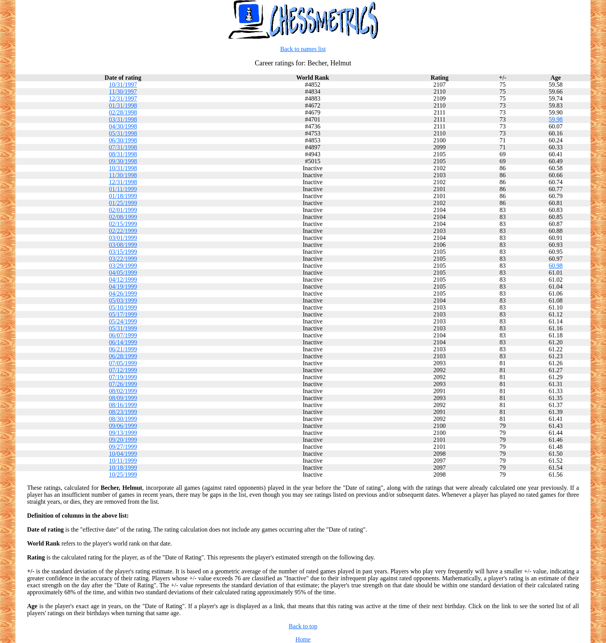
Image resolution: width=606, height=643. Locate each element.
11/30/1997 (123, 91)
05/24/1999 (123, 321)
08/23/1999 (123, 412)
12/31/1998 (123, 182)
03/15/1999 (123, 251)
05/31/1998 (123, 133)
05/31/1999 (123, 328)
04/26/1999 (123, 293)
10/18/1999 (123, 467)
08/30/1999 (123, 419)
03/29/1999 (123, 265)
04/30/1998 (123, 126)
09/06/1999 (123, 425)
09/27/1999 (123, 446)
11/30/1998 (123, 175)
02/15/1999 (123, 224)
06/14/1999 (123, 342)
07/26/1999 (123, 384)
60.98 (556, 265)
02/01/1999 (123, 210)
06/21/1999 (123, 349)
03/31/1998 (123, 119)
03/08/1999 (123, 244)
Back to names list (303, 49)
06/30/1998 (123, 140)
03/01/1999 (123, 237)
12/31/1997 (123, 98)
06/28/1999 (123, 356)
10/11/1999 (123, 460)
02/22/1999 (123, 230)
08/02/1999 (123, 391)
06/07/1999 (123, 335)
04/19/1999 (123, 286)
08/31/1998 (123, 154)
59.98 (556, 119)
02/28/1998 (123, 112)
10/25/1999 (123, 474)
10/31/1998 (123, 168)
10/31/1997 (123, 84)
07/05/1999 (123, 363)
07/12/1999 (123, 370)
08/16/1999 (123, 405)
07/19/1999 (123, 377)
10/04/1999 (123, 453)
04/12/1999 (123, 279)
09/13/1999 (123, 432)
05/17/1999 (123, 314)
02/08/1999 (123, 217)
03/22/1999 (123, 258)
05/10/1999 (123, 307)
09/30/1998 (123, 161)
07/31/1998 (123, 147)
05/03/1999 (123, 300)
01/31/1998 (123, 105)
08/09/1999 (123, 398)
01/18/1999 (123, 196)
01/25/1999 (123, 203)
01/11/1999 (123, 189)
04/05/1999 (123, 272)
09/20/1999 (123, 439)
